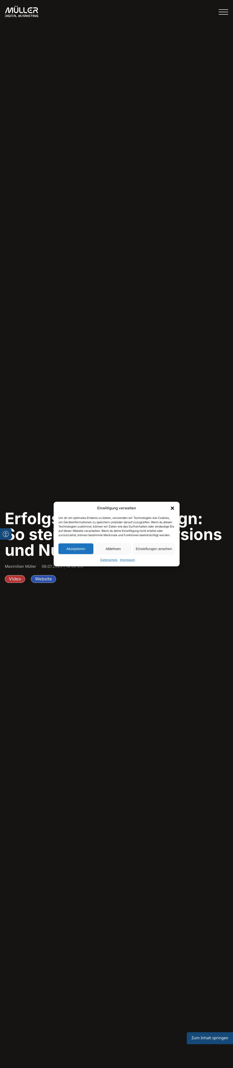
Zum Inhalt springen (210, 1038)
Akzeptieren (75, 549)
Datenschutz (109, 560)
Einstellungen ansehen (154, 549)
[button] (172, 508)
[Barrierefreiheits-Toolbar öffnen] (5, 534)
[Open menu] (223, 12)
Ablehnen (113, 549)
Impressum (127, 560)
